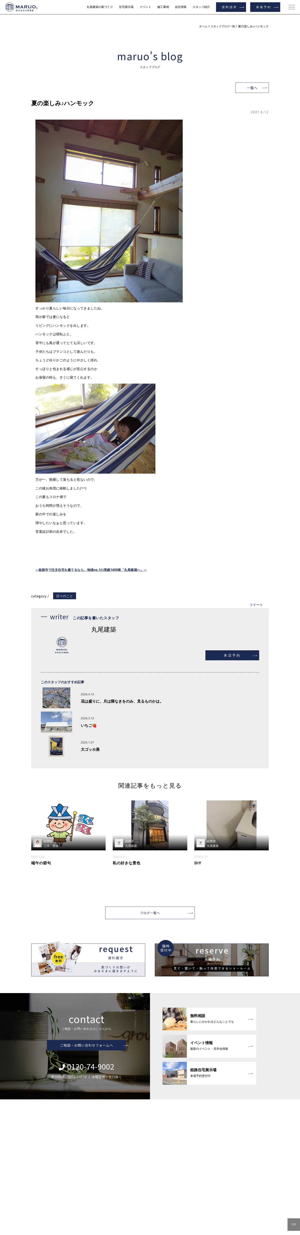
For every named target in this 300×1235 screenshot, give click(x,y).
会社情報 (180, 7)
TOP (293, 1224)
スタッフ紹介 (201, 7)
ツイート (256, 604)
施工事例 (163, 7)
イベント (145, 7)
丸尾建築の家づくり (100, 7)
